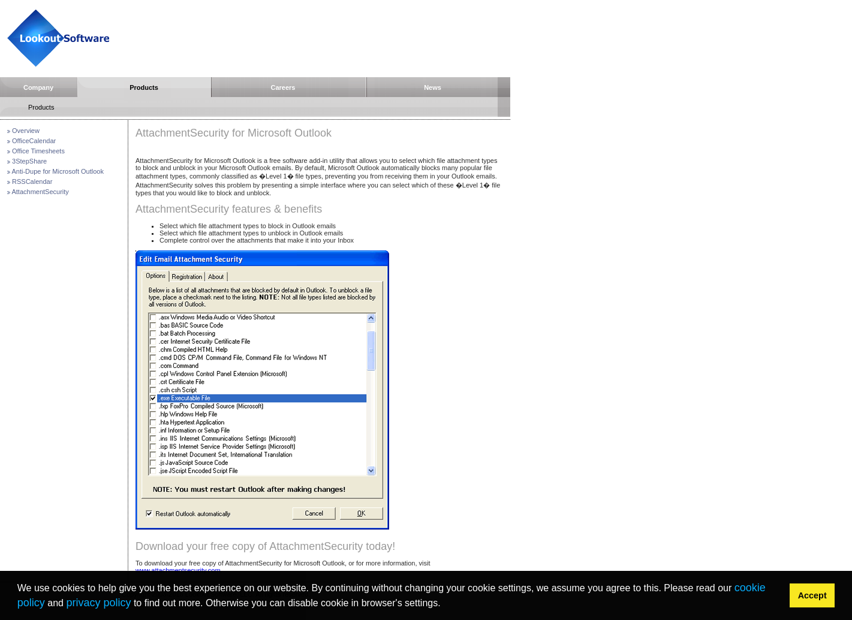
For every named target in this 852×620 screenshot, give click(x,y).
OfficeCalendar (34, 140)
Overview (26, 130)
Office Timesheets (38, 151)
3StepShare (29, 161)
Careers (283, 87)
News (432, 87)
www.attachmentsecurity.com (178, 570)
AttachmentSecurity (39, 191)
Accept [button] (812, 595)
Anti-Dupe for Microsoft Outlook (57, 171)
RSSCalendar (32, 181)
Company (38, 87)
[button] (445, 604)
